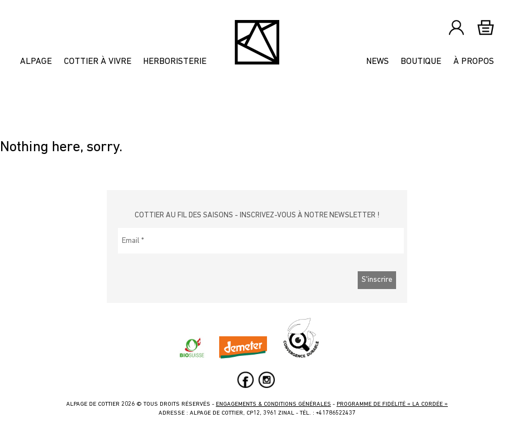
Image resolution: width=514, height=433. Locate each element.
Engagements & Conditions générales (273, 404)
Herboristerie (174, 61)
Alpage (36, 61)
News (377, 61)
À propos (473, 61)
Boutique (421, 61)
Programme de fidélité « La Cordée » (392, 404)
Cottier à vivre (97, 61)
